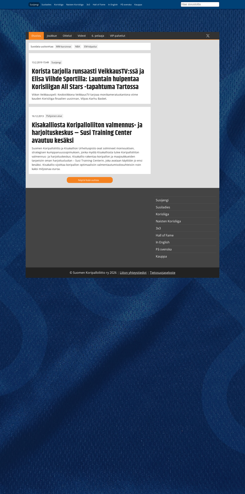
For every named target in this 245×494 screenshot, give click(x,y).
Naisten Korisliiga (74, 4)
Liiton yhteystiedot (133, 273)
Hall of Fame (99, 4)
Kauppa (138, 4)
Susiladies (46, 4)
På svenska (126, 4)
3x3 (88, 4)
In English (113, 4)
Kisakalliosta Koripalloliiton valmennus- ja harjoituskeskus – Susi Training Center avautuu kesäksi (87, 133)
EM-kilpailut (90, 46)
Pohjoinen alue (54, 116)
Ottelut (67, 35)
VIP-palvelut (117, 35)
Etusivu (36, 35)
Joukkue (52, 35)
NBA (77, 46)
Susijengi (34, 4)
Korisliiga (58, 4)
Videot (82, 35)
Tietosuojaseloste (162, 273)
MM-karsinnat (63, 46)
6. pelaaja (98, 35)
